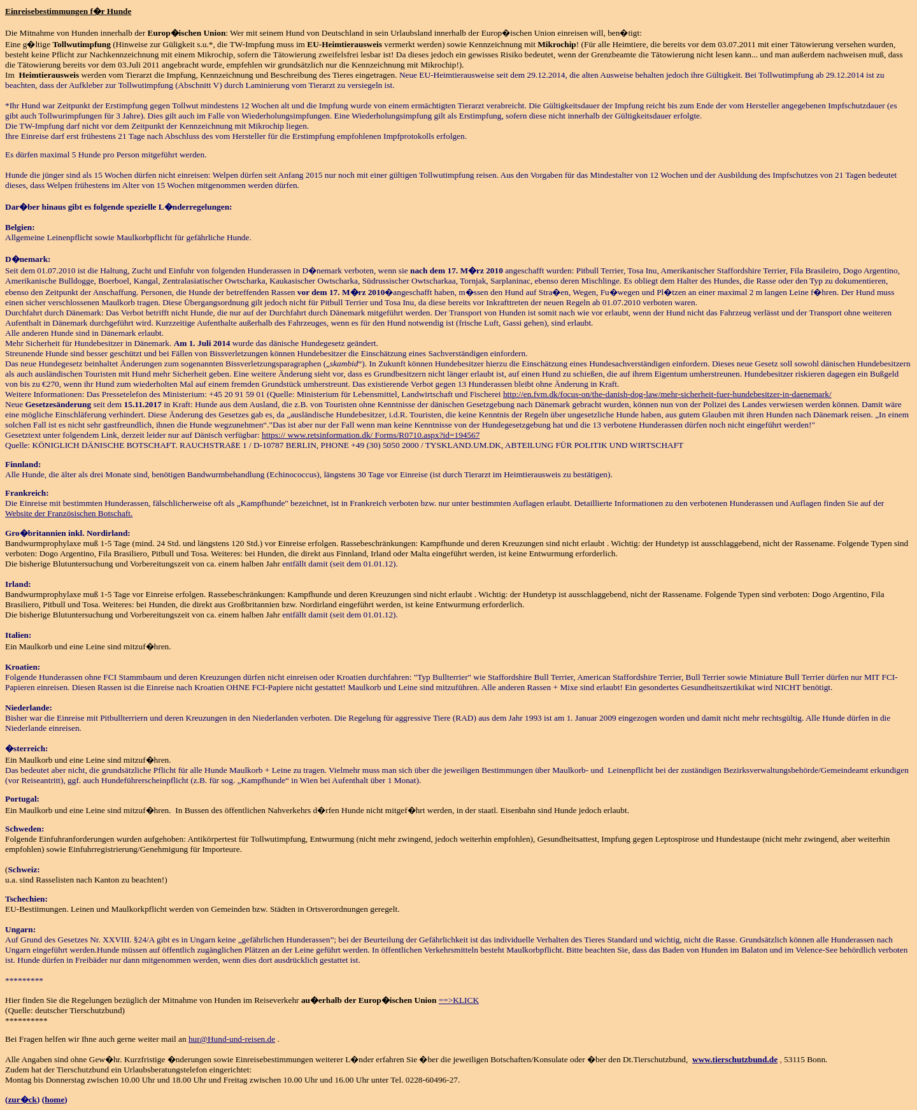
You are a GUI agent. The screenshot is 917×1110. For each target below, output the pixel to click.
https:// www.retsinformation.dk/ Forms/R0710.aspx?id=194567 (371, 435)
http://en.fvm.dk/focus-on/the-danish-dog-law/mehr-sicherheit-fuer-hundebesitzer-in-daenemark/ (667, 394)
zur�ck (22, 1099)
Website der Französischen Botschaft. (68, 513)
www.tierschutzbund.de (735, 1059)
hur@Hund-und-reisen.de (231, 1039)
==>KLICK (459, 1000)
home (54, 1099)
